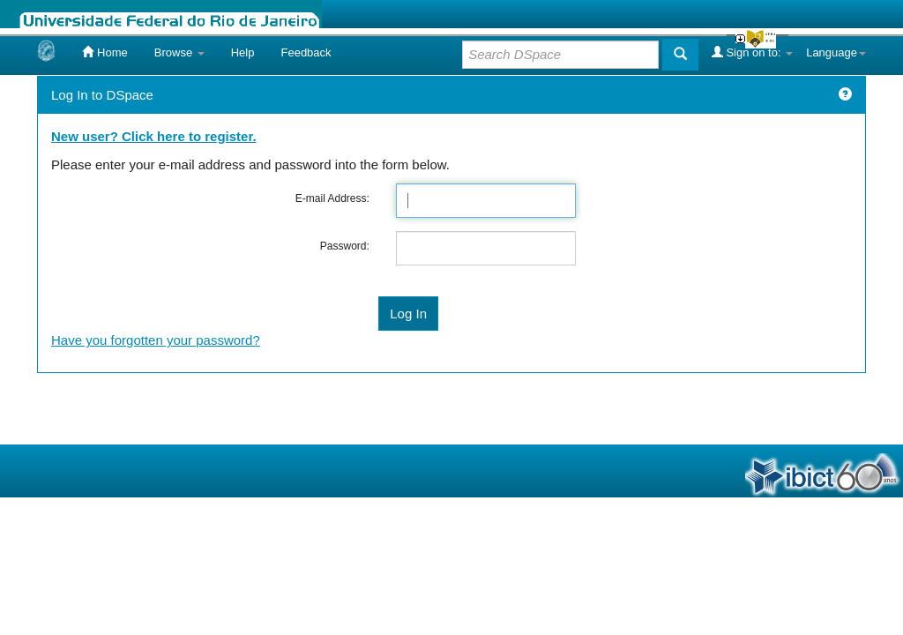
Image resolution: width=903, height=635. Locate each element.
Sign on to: (752, 52)
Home (104, 52)
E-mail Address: (332, 198)
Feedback (305, 52)
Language (836, 52)
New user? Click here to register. (154, 136)
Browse (179, 52)
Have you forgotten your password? (155, 339)
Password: (344, 246)
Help (243, 52)
